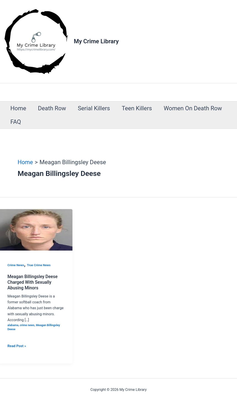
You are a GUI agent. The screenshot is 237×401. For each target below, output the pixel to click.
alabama (13, 325)
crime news (27, 325)
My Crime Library (96, 41)
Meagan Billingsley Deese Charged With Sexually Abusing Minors (33, 282)
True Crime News (40, 265)
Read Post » (17, 346)
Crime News (16, 265)
